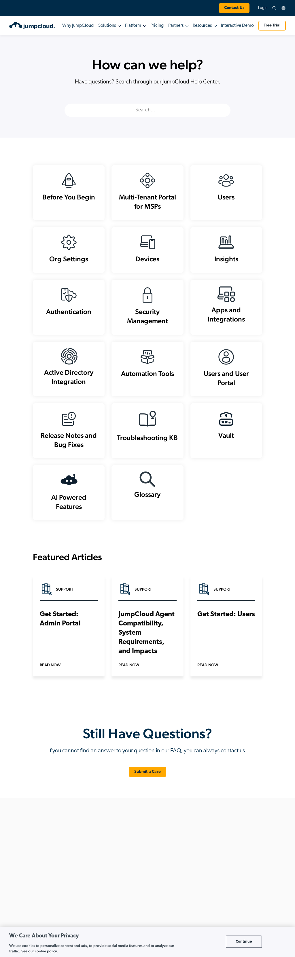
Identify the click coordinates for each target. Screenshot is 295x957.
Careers (245, 877)
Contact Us (234, 8)
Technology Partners (201, 886)
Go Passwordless (144, 909)
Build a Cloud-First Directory (153, 891)
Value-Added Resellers (202, 905)
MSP (188, 850)
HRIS (79, 914)
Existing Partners (197, 868)
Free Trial (272, 25)
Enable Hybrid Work (146, 900)
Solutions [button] (107, 25)
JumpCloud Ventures (255, 905)
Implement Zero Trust (147, 919)
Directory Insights (89, 905)
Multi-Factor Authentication (98, 923)
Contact (245, 914)
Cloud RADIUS (87, 877)
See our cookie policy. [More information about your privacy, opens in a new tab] (39, 951)
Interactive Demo (237, 25)
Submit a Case (147, 786)
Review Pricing (36, 923)
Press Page (247, 886)
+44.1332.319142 (36, 866)
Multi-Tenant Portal (199, 859)
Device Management (92, 896)
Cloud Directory (88, 859)
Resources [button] (202, 25)
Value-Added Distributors (205, 896)
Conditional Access (91, 886)
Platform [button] (133, 25)
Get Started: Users (226, 628)
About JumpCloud (253, 850)
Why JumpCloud (78, 25)
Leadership (248, 859)
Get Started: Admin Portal (60, 633)
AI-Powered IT (141, 866)
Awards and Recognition (259, 896)
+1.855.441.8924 (36, 859)
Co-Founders (249, 868)
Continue (244, 941)
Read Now (50, 679)
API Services (85, 850)
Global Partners (196, 877)
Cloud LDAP (85, 868)
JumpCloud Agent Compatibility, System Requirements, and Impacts (146, 647)
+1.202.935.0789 (42, 853)
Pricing (157, 25)
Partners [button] (176, 25)
